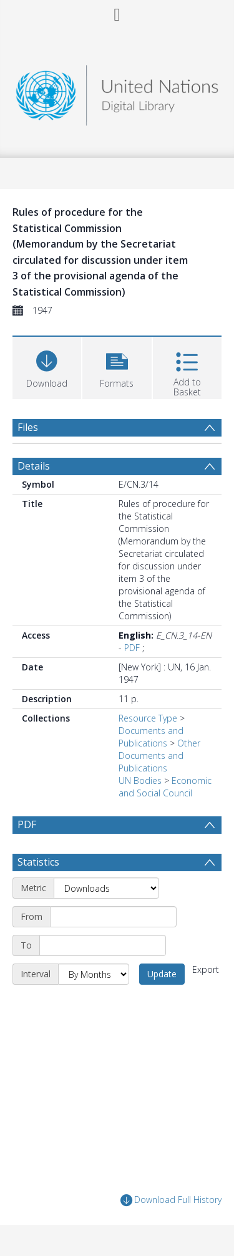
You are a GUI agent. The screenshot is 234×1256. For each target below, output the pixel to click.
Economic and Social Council (165, 787)
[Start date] (113, 916)
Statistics (38, 862)
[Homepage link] (117, 92)
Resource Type (148, 718)
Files (27, 427)
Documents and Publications (151, 737)
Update (162, 974)
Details (33, 466)
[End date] (102, 945)
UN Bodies (140, 780)
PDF (132, 648)
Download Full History (171, 1200)
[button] (116, 366)
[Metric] (106, 888)
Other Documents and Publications (159, 755)
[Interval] (93, 974)
